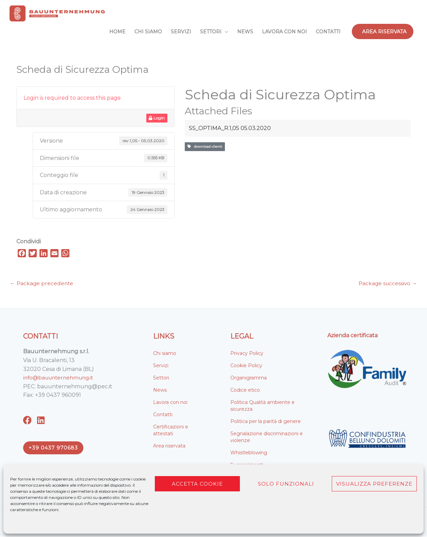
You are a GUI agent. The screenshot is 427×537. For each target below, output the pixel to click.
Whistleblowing (248, 453)
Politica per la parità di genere (265, 422)
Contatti (163, 415)
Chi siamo (164, 354)
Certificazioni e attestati (170, 430)
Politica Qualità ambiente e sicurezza (262, 406)
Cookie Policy (246, 366)
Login (157, 117)
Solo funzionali (286, 484)
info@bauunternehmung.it (60, 378)
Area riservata (169, 446)
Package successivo (387, 284)
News (160, 391)
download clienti (204, 146)
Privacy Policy (246, 354)
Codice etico (245, 391)
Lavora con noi (170, 403)
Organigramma (248, 378)
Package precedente (42, 284)
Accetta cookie (197, 484)
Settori (161, 378)
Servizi (160, 366)
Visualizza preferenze (374, 484)
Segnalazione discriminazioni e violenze (266, 437)
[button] (382, 31)
